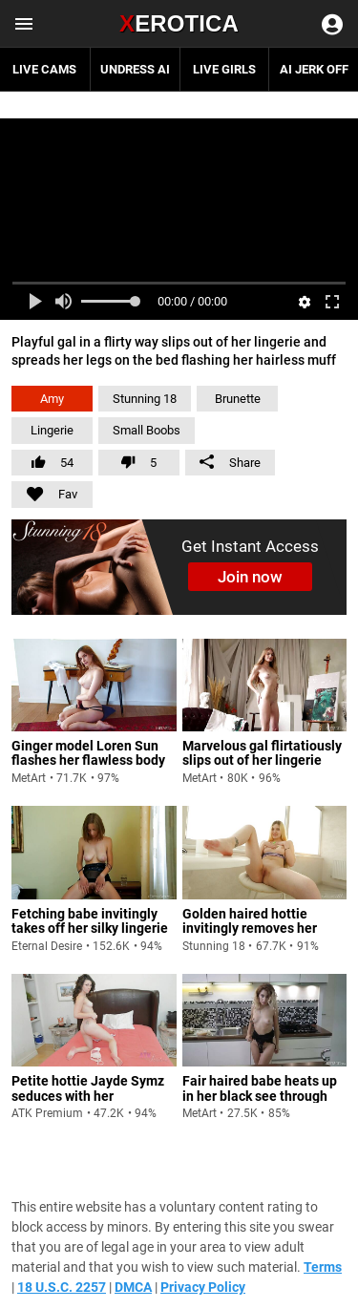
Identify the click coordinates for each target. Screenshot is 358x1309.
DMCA (133, 1287)
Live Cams (44, 69)
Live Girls (224, 69)
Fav (44, 491)
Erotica (179, 23)
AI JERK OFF (314, 69)
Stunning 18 (145, 398)
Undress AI (135, 69)
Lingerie (52, 430)
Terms (323, 1267)
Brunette (238, 398)
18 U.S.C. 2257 (61, 1287)
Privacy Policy (202, 1287)
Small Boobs (146, 430)
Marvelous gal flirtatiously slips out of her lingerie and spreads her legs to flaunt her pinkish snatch (262, 767)
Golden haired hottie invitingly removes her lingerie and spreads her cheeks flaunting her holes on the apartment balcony (262, 943)
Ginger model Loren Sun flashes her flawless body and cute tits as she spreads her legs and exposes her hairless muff (89, 775)
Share (230, 462)
